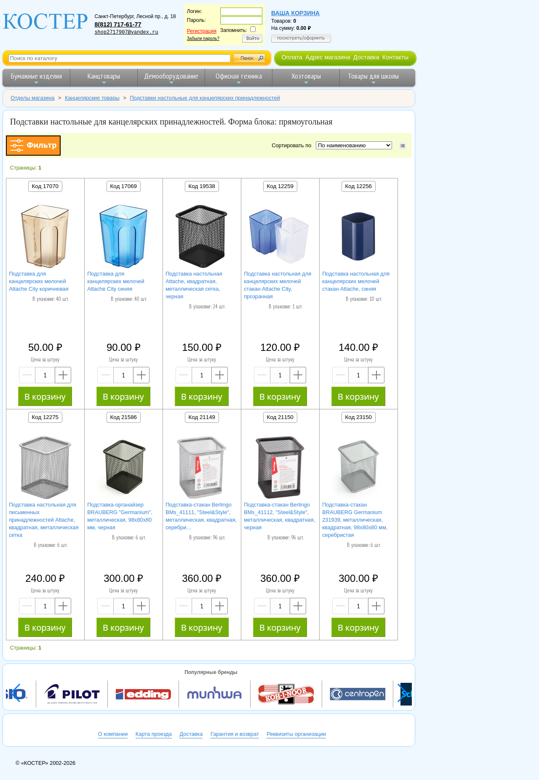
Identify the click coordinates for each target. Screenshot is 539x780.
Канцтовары (104, 78)
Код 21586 (123, 417)
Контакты (395, 57)
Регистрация (201, 31)
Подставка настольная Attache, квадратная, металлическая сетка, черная (193, 285)
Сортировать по (293, 145)
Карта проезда (154, 734)
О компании (113, 734)
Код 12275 (45, 417)
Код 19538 (202, 186)
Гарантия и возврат (235, 734)
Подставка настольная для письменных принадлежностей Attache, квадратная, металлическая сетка (43, 519)
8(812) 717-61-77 (117, 24)
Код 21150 (280, 417)
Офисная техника (239, 78)
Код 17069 (123, 186)
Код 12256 (358, 186)
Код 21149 (202, 417)
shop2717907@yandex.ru (126, 32)
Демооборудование (171, 78)
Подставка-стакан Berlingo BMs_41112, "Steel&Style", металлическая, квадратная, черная (279, 516)
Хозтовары (306, 78)
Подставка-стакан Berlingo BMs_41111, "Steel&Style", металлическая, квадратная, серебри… (201, 516)
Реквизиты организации (296, 734)
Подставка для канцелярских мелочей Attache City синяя (115, 281)
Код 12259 (280, 186)
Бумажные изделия (36, 78)
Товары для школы (373, 78)
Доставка (366, 57)
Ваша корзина (295, 13)
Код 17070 (45, 186)
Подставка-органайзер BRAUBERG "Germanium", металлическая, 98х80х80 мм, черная (119, 516)
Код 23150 (358, 417)
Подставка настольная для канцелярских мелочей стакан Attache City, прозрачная (277, 285)
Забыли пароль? (203, 38)
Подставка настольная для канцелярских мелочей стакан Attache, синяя (356, 281)
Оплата (291, 57)
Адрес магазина (327, 57)
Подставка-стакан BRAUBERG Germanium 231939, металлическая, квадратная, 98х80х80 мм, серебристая (354, 519)
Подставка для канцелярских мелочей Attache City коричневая (38, 281)
